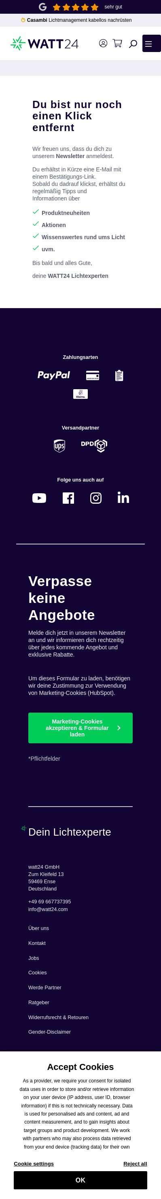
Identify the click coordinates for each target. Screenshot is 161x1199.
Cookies (37, 973)
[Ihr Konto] (103, 43)
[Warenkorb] (117, 43)
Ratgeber (38, 1002)
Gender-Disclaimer (49, 1032)
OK (80, 1183)
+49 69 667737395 (49, 902)
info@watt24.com (48, 909)
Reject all (135, 1168)
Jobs (33, 958)
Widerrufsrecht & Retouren (58, 1017)
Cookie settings (34, 1168)
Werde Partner (44, 987)
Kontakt (37, 943)
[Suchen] (133, 43)
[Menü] (151, 43)
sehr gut (113, 7)
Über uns (38, 928)
